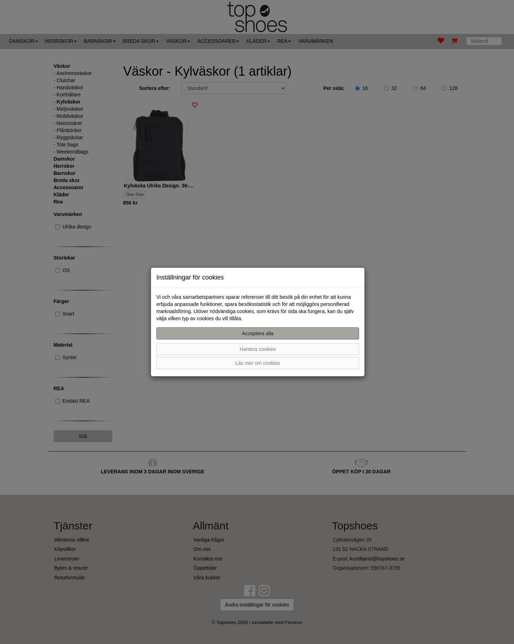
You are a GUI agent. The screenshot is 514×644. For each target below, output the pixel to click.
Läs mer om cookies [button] (257, 363)
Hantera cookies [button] (258, 349)
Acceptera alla (258, 333)
